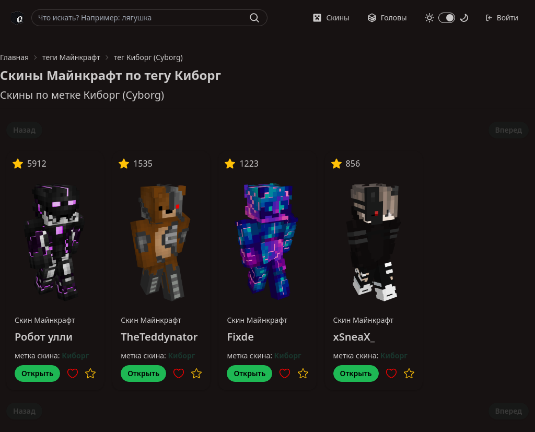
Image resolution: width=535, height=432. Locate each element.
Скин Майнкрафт (45, 320)
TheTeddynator (159, 337)
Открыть (37, 373)
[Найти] (254, 17)
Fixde (240, 337)
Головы (387, 17)
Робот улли (44, 337)
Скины (330, 17)
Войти (501, 17)
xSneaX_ (354, 337)
